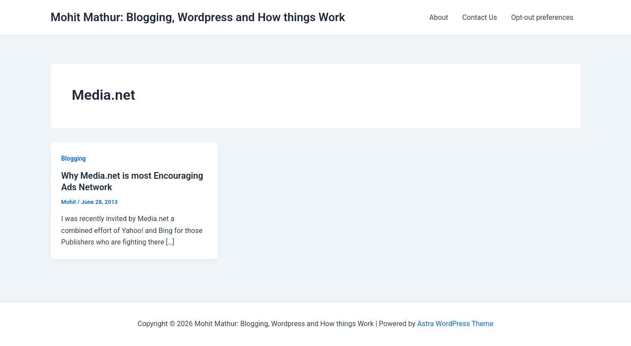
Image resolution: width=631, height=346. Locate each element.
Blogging (73, 158)
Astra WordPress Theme (455, 324)
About (438, 17)
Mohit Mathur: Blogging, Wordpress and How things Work (198, 17)
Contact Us (479, 17)
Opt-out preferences (542, 17)
